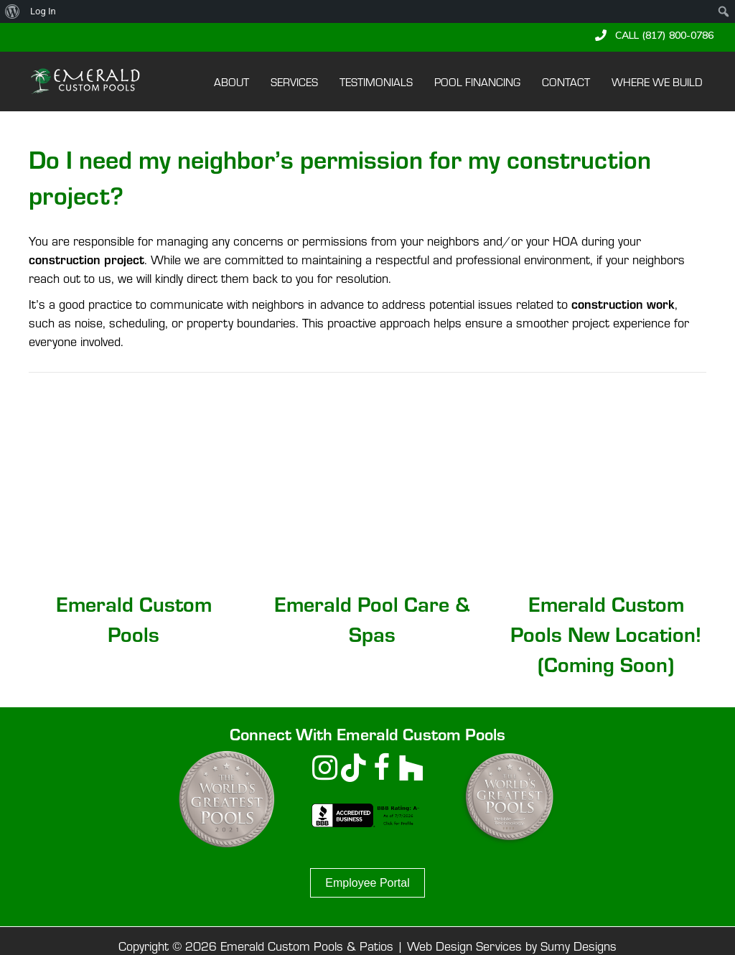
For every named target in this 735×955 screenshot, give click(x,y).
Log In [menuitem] (43, 11)
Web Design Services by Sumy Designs (512, 945)
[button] (654, 35)
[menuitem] (12, 11)
